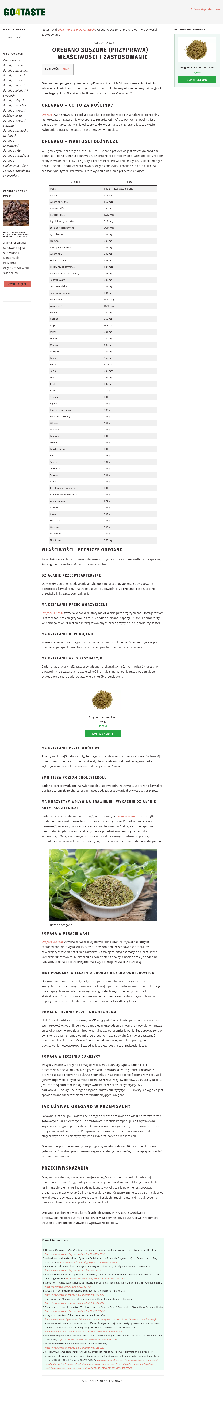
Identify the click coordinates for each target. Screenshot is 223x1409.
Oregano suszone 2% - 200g (197, 67)
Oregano (47, 115)
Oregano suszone (53, 613)
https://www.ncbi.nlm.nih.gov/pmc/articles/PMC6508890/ (74, 1254)
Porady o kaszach (14, 75)
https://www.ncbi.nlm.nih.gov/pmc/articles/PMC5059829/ (74, 1347)
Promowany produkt (189, 29)
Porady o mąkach (14, 85)
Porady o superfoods (16, 155)
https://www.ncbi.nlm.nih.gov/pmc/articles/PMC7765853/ (74, 1270)
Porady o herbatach (15, 70)
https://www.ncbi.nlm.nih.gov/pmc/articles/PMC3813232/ (95, 1278)
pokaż (66, 68)
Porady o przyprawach (81, 29)
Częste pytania (12, 60)
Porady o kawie (12, 80)
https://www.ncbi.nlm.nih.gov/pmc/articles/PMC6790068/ (74, 1302)
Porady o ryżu (12, 150)
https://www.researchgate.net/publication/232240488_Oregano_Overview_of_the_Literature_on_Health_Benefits (101, 1319)
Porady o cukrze (13, 65)
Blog (61, 29)
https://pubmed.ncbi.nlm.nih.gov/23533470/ (68, 1286)
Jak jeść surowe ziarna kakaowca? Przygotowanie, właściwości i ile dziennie (16, 234)
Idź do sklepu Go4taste (205, 9)
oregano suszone (127, 816)
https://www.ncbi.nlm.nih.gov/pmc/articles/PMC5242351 (87, 1339)
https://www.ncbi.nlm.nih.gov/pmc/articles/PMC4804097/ (90, 1262)
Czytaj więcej (17, 284)
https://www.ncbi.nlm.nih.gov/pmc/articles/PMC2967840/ (74, 1311)
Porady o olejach (13, 100)
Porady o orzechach (15, 105)
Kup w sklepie (102, 733)
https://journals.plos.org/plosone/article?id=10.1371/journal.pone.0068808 (83, 1331)
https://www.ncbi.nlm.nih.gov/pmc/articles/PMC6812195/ (74, 1294)
